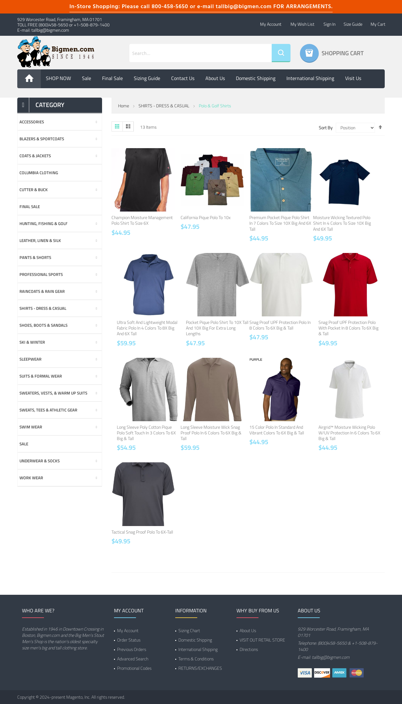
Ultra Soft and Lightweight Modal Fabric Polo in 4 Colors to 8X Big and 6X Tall (147, 328)
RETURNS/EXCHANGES (200, 668)
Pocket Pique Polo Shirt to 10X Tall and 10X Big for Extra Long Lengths (217, 328)
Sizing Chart (189, 630)
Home (123, 105)
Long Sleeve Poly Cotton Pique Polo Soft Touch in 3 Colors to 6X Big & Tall (146, 433)
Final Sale (112, 78)
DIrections (249, 649)
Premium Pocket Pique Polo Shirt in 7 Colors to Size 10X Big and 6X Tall (280, 223)
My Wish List (302, 24)
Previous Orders (131, 649)
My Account (270, 24)
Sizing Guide (147, 78)
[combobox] (200, 53)
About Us (248, 630)
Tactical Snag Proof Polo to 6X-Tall (142, 532)
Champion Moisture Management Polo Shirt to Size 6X (142, 220)
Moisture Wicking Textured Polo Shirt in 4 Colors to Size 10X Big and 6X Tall (342, 223)
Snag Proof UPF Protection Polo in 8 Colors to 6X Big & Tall (280, 325)
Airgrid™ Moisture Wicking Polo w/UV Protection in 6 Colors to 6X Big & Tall (349, 433)
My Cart (378, 24)
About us (215, 78)
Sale (86, 78)
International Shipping (310, 78)
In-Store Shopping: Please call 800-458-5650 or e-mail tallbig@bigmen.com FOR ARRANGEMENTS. (201, 6)
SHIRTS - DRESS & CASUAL (164, 105)
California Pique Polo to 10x (206, 217)
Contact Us (182, 78)
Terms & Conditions (196, 658)
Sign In (329, 24)
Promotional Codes (134, 668)
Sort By (326, 128)
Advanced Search (132, 658)
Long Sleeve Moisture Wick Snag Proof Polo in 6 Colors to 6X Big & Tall (211, 433)
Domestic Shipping (255, 78)
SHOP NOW (58, 78)
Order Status (128, 640)
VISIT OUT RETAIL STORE (262, 640)
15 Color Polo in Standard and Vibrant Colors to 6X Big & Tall (276, 430)
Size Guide (353, 24)
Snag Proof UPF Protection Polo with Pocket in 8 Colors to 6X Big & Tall (348, 328)
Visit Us (353, 78)
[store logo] (59, 51)
